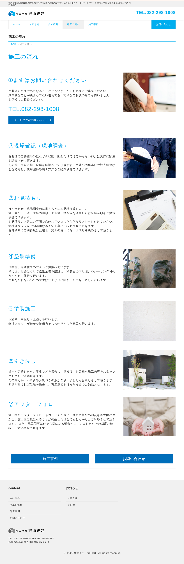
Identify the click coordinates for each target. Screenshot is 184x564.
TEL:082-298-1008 (156, 12)
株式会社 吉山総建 (85, 553)
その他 (71, 504)
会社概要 (53, 24)
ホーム (16, 24)
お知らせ (34, 24)
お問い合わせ (163, 24)
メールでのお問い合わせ (30, 120)
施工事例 (93, 24)
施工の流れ (73, 24)
